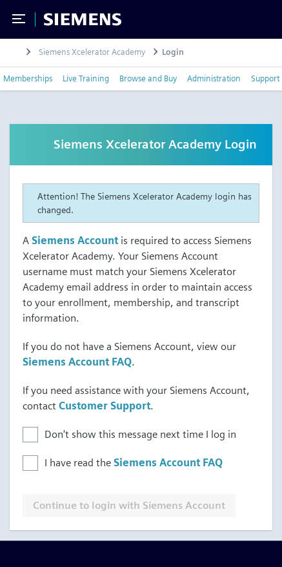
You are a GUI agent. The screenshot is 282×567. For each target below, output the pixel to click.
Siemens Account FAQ (77, 362)
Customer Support (104, 406)
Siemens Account (75, 240)
